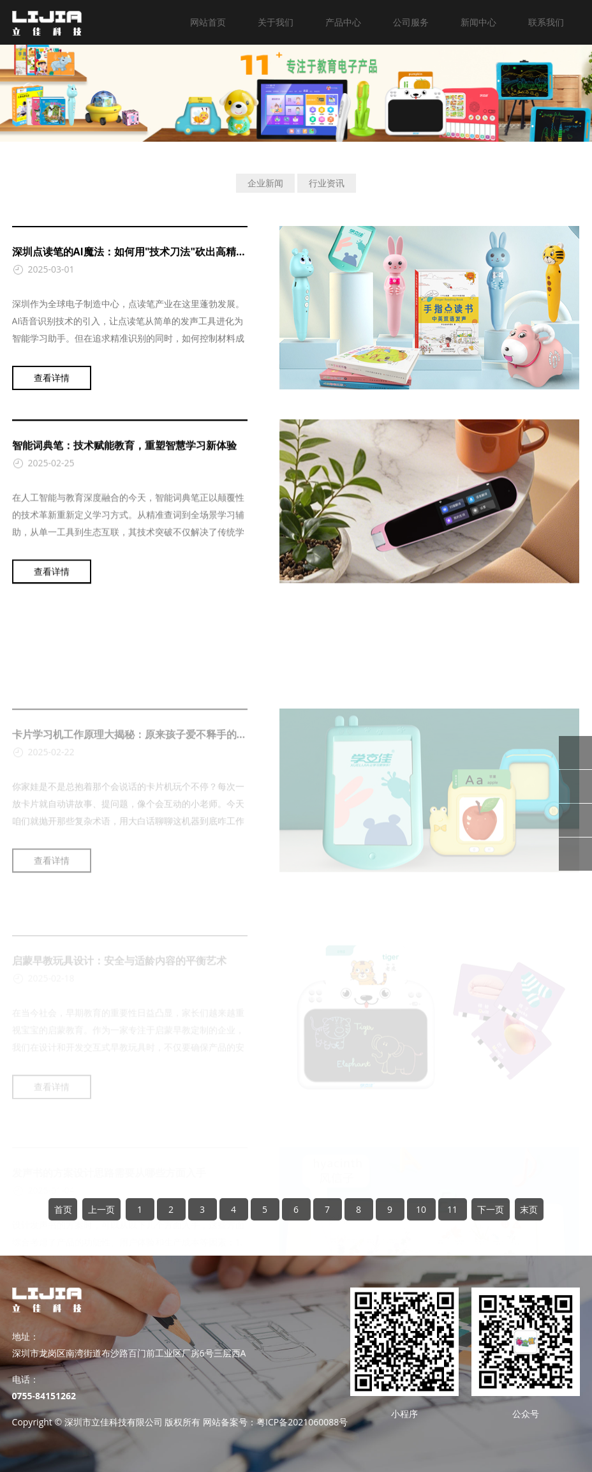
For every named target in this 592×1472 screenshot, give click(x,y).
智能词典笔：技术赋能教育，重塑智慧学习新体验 (124, 458)
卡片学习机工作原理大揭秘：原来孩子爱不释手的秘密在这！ (150, 787)
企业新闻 (265, 183)
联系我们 (546, 22)
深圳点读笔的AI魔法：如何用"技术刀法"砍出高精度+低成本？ (152, 259)
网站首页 (208, 22)
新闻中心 (478, 22)
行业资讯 (326, 183)
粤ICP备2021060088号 (302, 1422)
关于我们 (275, 22)
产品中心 (343, 22)
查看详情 (52, 385)
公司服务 (411, 22)
